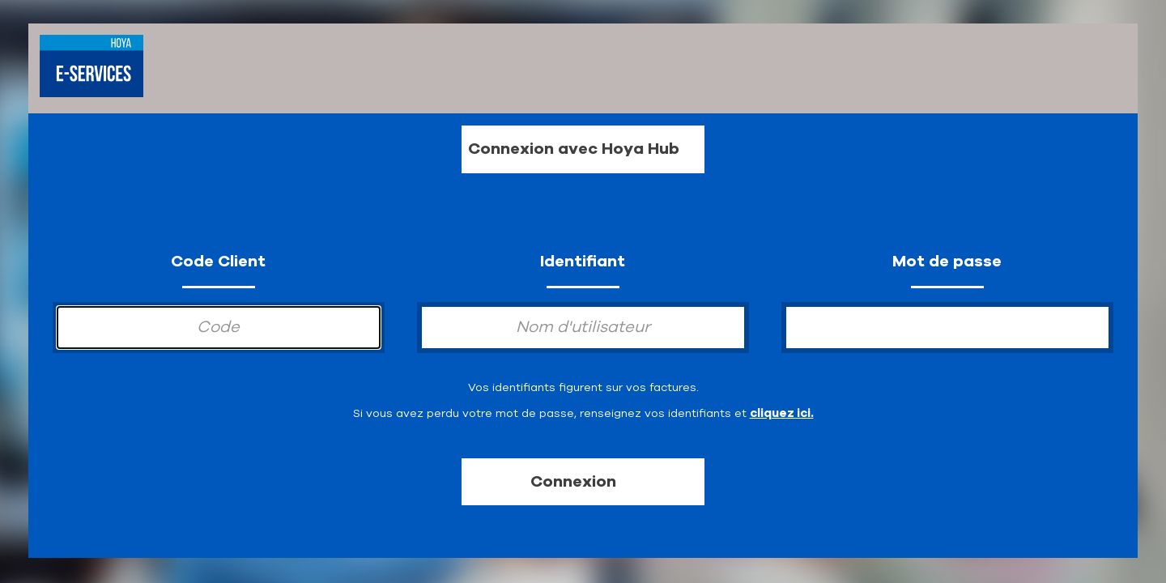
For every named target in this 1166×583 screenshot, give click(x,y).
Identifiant (582, 261)
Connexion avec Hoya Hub (573, 149)
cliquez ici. (782, 413)
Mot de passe (947, 261)
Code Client (218, 261)
